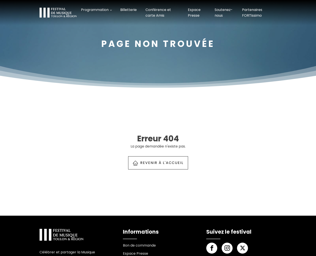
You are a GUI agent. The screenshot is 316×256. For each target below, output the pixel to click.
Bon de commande (139, 245)
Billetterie (128, 9)
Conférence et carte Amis (158, 12)
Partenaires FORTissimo (252, 12)
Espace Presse (194, 12)
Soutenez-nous (224, 12)
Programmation (95, 9)
